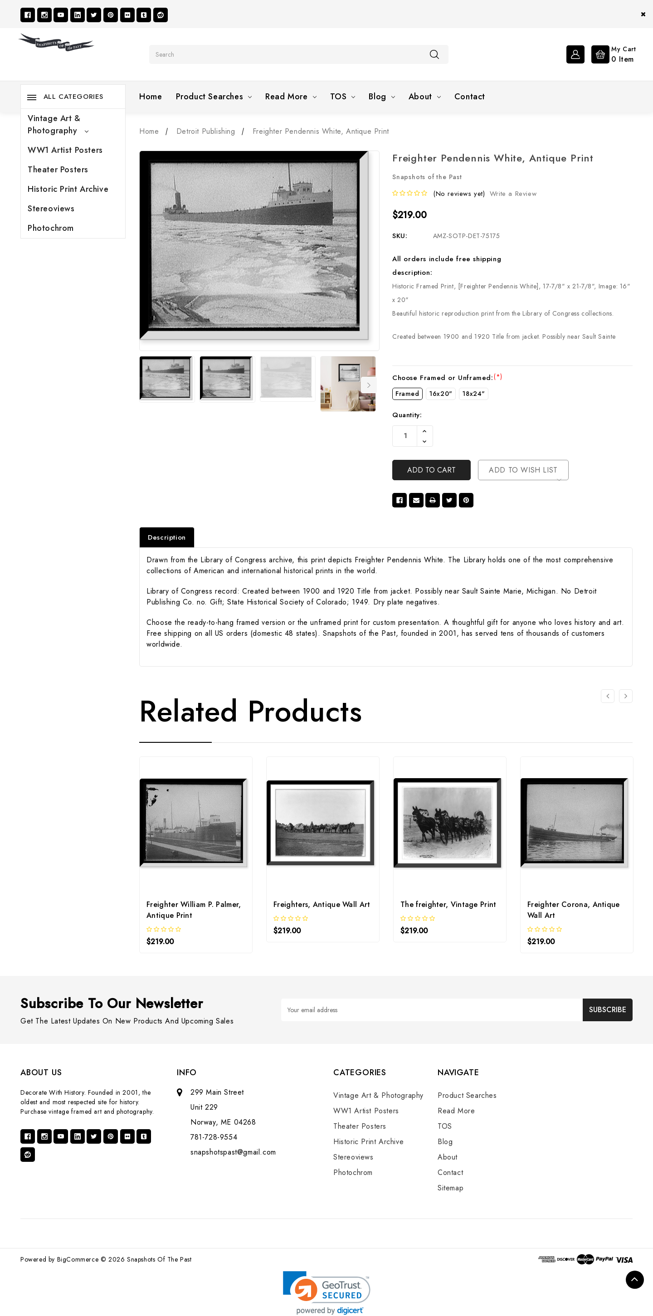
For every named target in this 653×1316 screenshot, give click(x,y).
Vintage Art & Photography (58, 124)
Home (150, 96)
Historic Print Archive (68, 189)
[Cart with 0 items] (611, 53)
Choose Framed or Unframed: (447, 378)
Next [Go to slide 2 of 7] (369, 385)
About (425, 96)
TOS (343, 96)
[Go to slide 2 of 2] (607, 696)
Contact (469, 96)
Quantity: (407, 415)
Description (167, 537)
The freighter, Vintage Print (448, 904)
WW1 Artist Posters (65, 150)
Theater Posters (58, 169)
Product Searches (214, 96)
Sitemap (450, 1188)
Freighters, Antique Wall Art (321, 904)
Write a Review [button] (513, 194)
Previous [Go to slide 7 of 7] (145, 385)
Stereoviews (51, 208)
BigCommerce (78, 1259)
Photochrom (51, 228)
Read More (290, 96)
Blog (382, 96)
